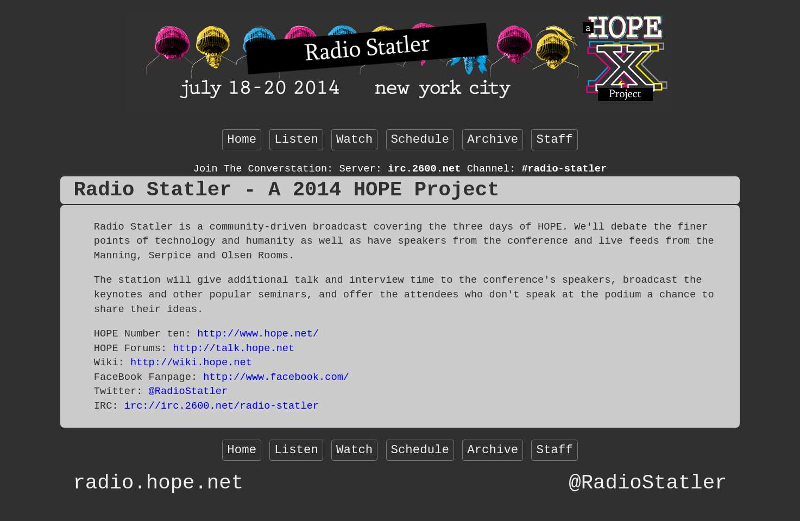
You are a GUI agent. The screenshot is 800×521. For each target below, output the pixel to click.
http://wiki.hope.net (191, 362)
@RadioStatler (188, 391)
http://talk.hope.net (233, 348)
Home (241, 139)
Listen (296, 139)
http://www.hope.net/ (258, 334)
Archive (492, 139)
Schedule (420, 139)
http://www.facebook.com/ (276, 377)
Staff (554, 139)
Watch (354, 139)
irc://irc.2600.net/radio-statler (221, 406)
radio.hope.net (158, 483)
